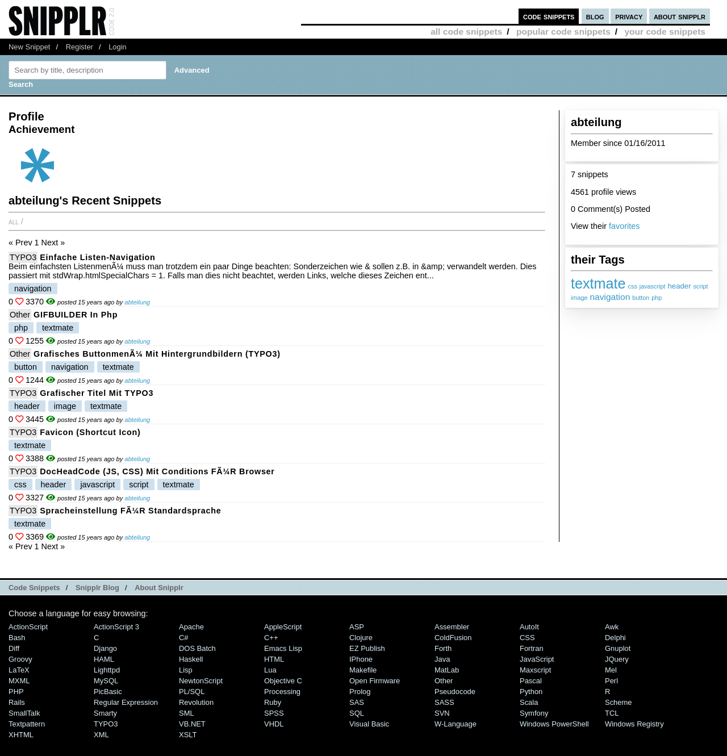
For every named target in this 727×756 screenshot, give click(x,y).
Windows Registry (634, 724)
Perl (611, 680)
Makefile (363, 670)
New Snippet (29, 47)
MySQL (106, 680)
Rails (17, 702)
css (632, 286)
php (656, 297)
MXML (19, 680)
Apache (191, 627)
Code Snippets (34, 587)
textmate (598, 283)
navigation (610, 297)
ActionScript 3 (116, 627)
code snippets (549, 16)
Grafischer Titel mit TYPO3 (96, 393)
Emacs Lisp (283, 648)
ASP (356, 627)
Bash (17, 637)
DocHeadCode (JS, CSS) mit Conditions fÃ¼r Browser (157, 471)
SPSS (274, 713)
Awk (612, 627)
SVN (442, 713)
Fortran (532, 648)
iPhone (361, 659)
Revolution (196, 702)
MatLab (446, 670)
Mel (611, 670)
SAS (356, 702)
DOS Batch (197, 648)
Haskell (191, 659)
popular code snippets (563, 31)
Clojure (361, 637)
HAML (104, 659)
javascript (653, 286)
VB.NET (192, 724)
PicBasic (108, 691)
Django (105, 648)
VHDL (274, 724)
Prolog (359, 691)
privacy (628, 16)
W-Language (455, 724)
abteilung (137, 302)
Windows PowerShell (554, 724)
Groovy (20, 659)
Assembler (451, 627)
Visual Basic (369, 724)
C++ (271, 637)
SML (186, 713)
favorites (624, 226)
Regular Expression (126, 702)
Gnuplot (617, 648)
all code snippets (466, 31)
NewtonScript (201, 680)
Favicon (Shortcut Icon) (90, 432)
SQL (356, 713)
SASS (444, 702)
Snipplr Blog (97, 587)
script (700, 286)
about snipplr (679, 16)
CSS (527, 637)
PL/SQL (191, 691)
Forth (443, 648)
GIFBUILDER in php (76, 314)
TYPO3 (23, 257)
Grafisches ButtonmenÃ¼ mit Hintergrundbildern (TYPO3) (157, 353)
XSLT (188, 734)
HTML (274, 659)
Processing (282, 691)
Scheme (618, 702)
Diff (14, 648)
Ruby (272, 702)
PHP (16, 691)
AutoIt (529, 627)
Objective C (283, 680)
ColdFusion (453, 637)
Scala (529, 702)
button (640, 297)
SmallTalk (24, 713)
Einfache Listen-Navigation (97, 257)
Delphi (615, 637)
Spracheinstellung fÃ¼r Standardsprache (130, 510)
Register (79, 47)
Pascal (531, 680)
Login (117, 47)
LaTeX (19, 670)
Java (442, 659)
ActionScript (28, 627)
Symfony (534, 713)
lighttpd (107, 670)
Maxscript (535, 670)
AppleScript (283, 627)
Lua (270, 670)
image (579, 297)
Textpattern (27, 724)
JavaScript (537, 659)
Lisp (186, 670)
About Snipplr (159, 587)
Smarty (105, 713)
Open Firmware (374, 680)
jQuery (617, 659)
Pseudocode (454, 691)
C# (184, 637)
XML (101, 734)
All (14, 221)
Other (20, 314)
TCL (612, 713)
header (679, 286)
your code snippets (664, 31)
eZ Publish (367, 648)
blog (595, 16)
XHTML (21, 734)
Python (531, 691)
